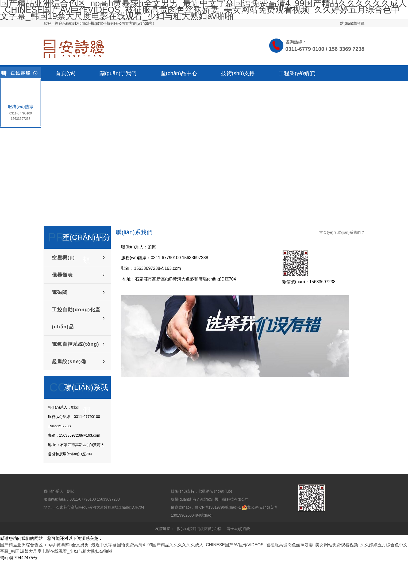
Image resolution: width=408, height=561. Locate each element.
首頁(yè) (65, 73)
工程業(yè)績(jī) (297, 73)
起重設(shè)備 (69, 361)
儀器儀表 (62, 275)
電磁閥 (60, 292)
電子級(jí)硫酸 (238, 529)
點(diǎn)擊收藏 (352, 23)
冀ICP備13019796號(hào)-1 (218, 507)
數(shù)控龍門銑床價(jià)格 (199, 529)
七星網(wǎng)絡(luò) (215, 491)
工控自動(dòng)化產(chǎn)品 (76, 318)
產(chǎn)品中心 (178, 73)
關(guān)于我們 (117, 73)
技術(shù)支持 (238, 73)
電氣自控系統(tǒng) (75, 344)
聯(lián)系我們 (349, 232)
